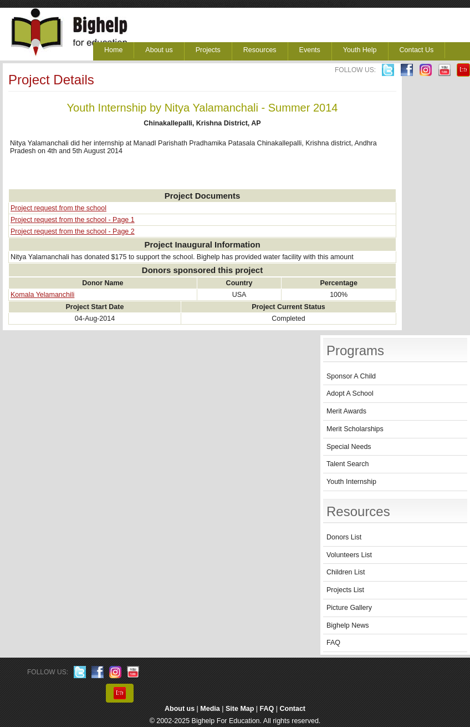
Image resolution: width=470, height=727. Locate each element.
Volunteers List (349, 555)
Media (209, 709)
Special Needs (348, 447)
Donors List (343, 537)
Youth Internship (351, 482)
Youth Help (360, 50)
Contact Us (417, 50)
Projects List (345, 590)
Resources (260, 50)
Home (113, 50)
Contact (293, 709)
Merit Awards (346, 411)
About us (158, 50)
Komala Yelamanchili (42, 295)
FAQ (333, 643)
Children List (345, 572)
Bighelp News (347, 625)
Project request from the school (58, 208)
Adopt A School (350, 393)
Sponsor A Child (351, 376)
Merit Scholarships (355, 429)
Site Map (240, 709)
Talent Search (347, 464)
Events (309, 50)
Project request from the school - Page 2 (73, 231)
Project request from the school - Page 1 (73, 220)
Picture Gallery (349, 608)
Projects (208, 50)
